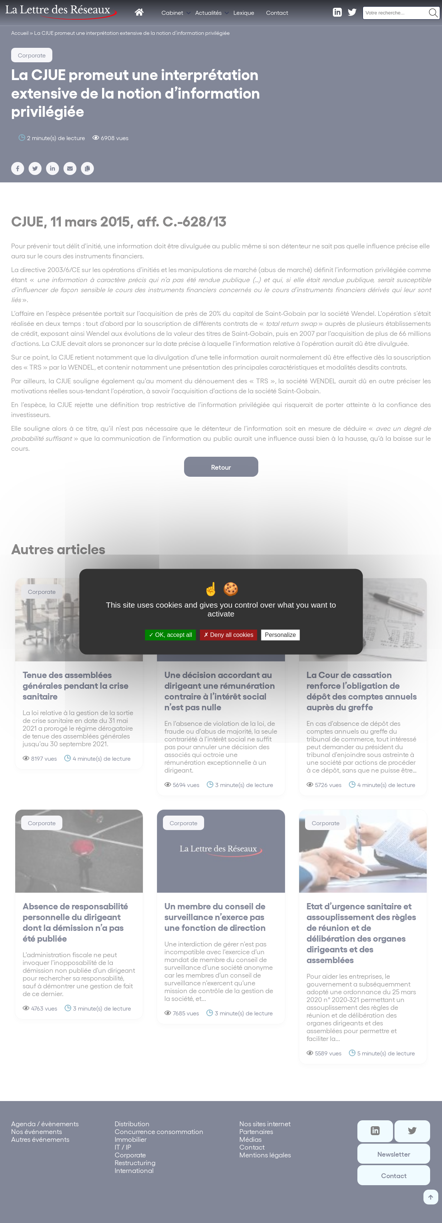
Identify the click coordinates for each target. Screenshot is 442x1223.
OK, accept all (170, 635)
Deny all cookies (228, 635)
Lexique (243, 12)
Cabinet (172, 12)
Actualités (208, 12)
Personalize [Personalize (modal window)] (280, 635)
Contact (277, 12)
